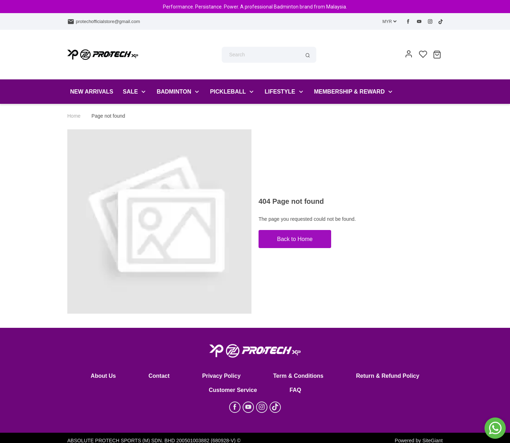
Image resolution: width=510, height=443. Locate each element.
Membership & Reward (349, 92)
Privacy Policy (221, 376)
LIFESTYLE (280, 92)
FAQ (295, 390)
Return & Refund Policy (387, 376)
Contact (159, 376)
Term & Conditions (298, 376)
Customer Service (233, 390)
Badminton (174, 92)
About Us (103, 376)
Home (73, 116)
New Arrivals (91, 92)
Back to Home (294, 239)
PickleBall (228, 92)
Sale (130, 92)
